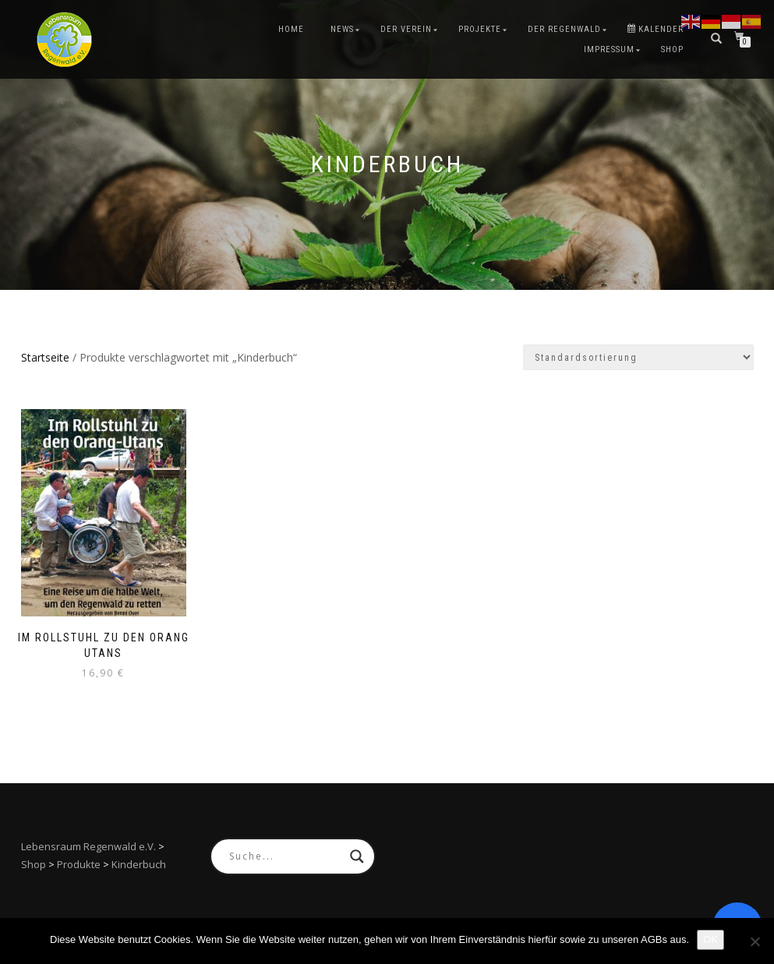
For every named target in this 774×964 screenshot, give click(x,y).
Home (291, 29)
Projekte (479, 29)
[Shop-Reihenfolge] (638, 357)
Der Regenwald (564, 29)
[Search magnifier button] (357, 856)
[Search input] (285, 856)
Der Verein (406, 29)
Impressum (609, 49)
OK (710, 939)
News (342, 29)
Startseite (45, 357)
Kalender (655, 29)
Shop (672, 49)
